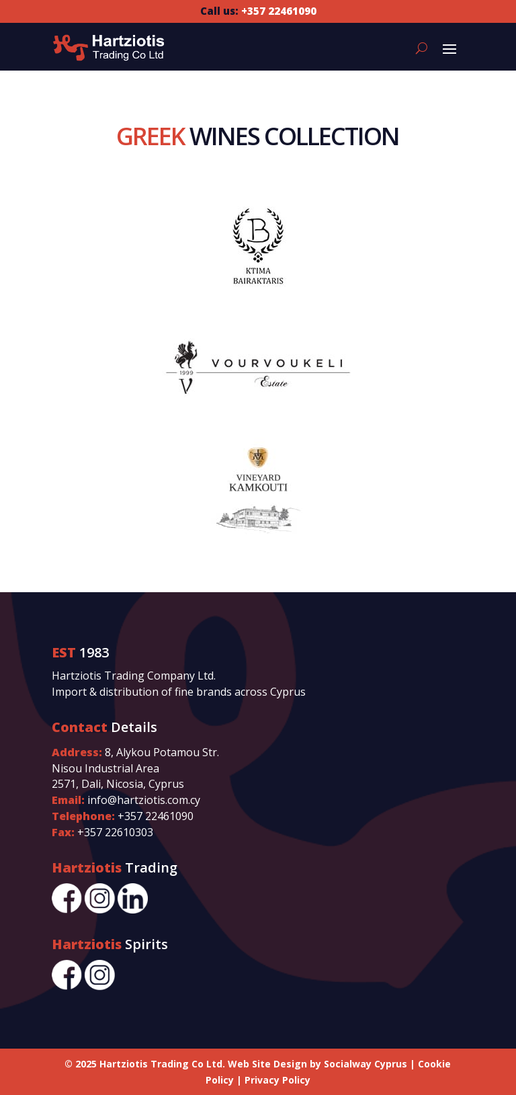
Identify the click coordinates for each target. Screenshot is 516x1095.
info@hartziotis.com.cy (143, 800)
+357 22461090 (156, 816)
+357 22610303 (115, 832)
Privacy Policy (277, 1079)
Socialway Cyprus (365, 1063)
